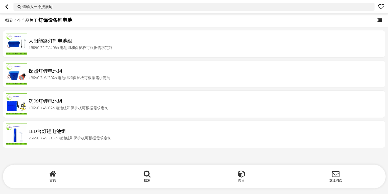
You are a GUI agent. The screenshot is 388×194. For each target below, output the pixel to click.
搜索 (147, 180)
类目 (241, 180)
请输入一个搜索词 (37, 6)
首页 (53, 180)
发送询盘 (335, 180)
